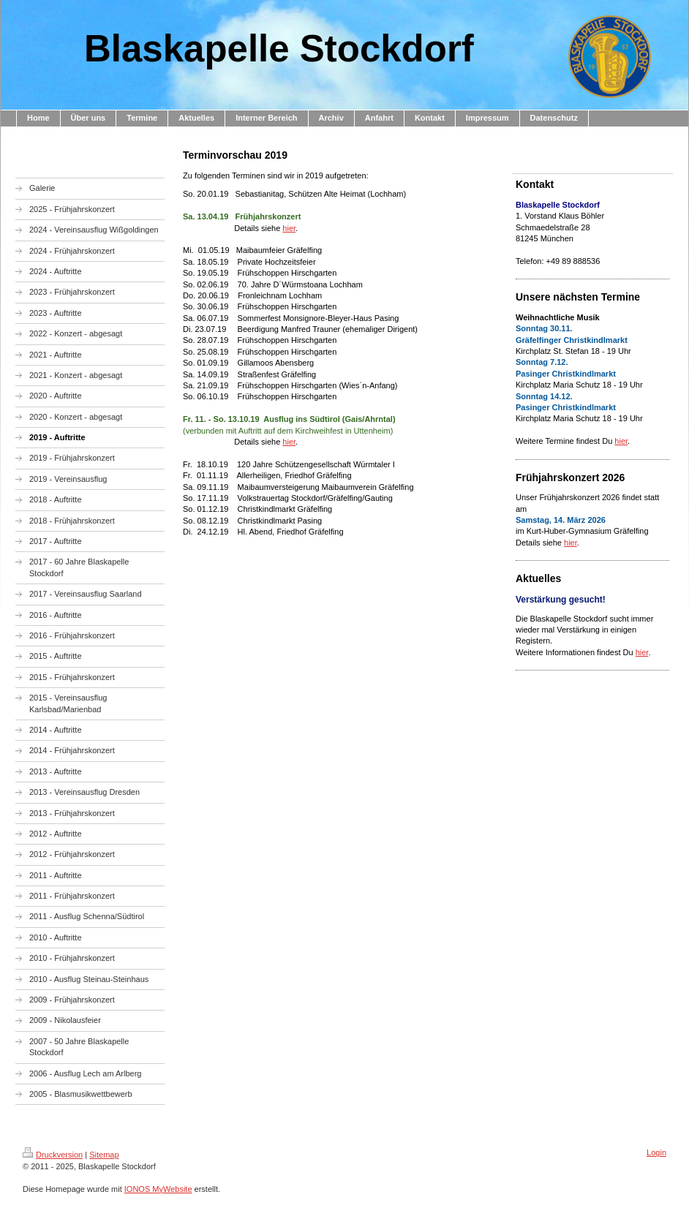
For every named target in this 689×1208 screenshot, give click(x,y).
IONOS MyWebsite (158, 1189)
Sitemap (103, 1154)
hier (288, 228)
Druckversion (53, 1154)
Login (656, 1152)
